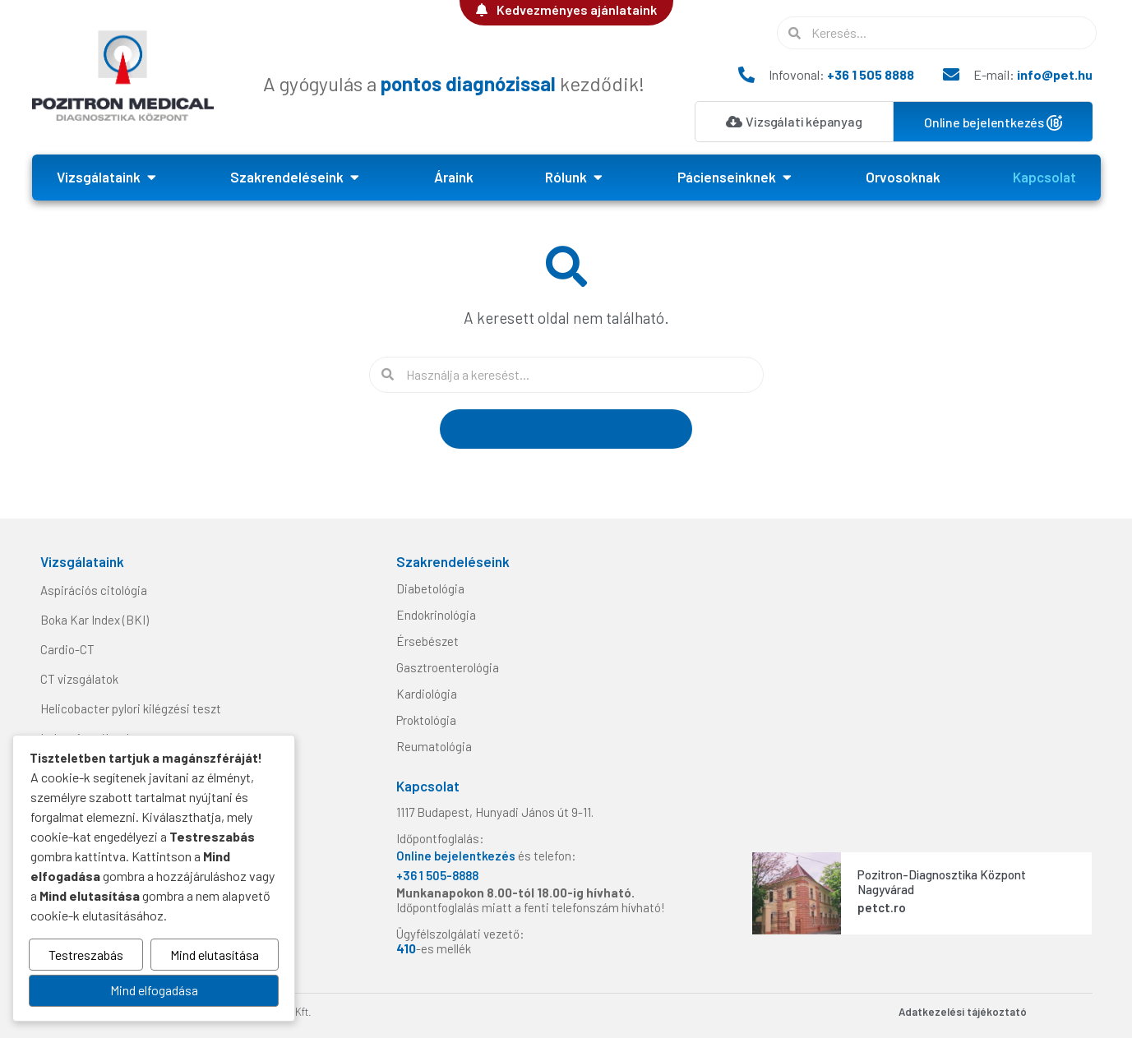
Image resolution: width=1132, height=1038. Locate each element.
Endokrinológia (436, 614)
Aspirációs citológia (93, 590)
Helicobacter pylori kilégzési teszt (130, 708)
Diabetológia (430, 588)
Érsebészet (427, 641)
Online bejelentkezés (457, 855)
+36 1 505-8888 (437, 875)
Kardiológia (426, 693)
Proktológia (426, 720)
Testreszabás (86, 955)
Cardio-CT (67, 649)
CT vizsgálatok (79, 678)
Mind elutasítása (214, 955)
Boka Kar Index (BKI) (94, 619)
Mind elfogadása (154, 991)
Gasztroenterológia (447, 667)
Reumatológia (434, 746)
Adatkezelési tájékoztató (963, 1011)
